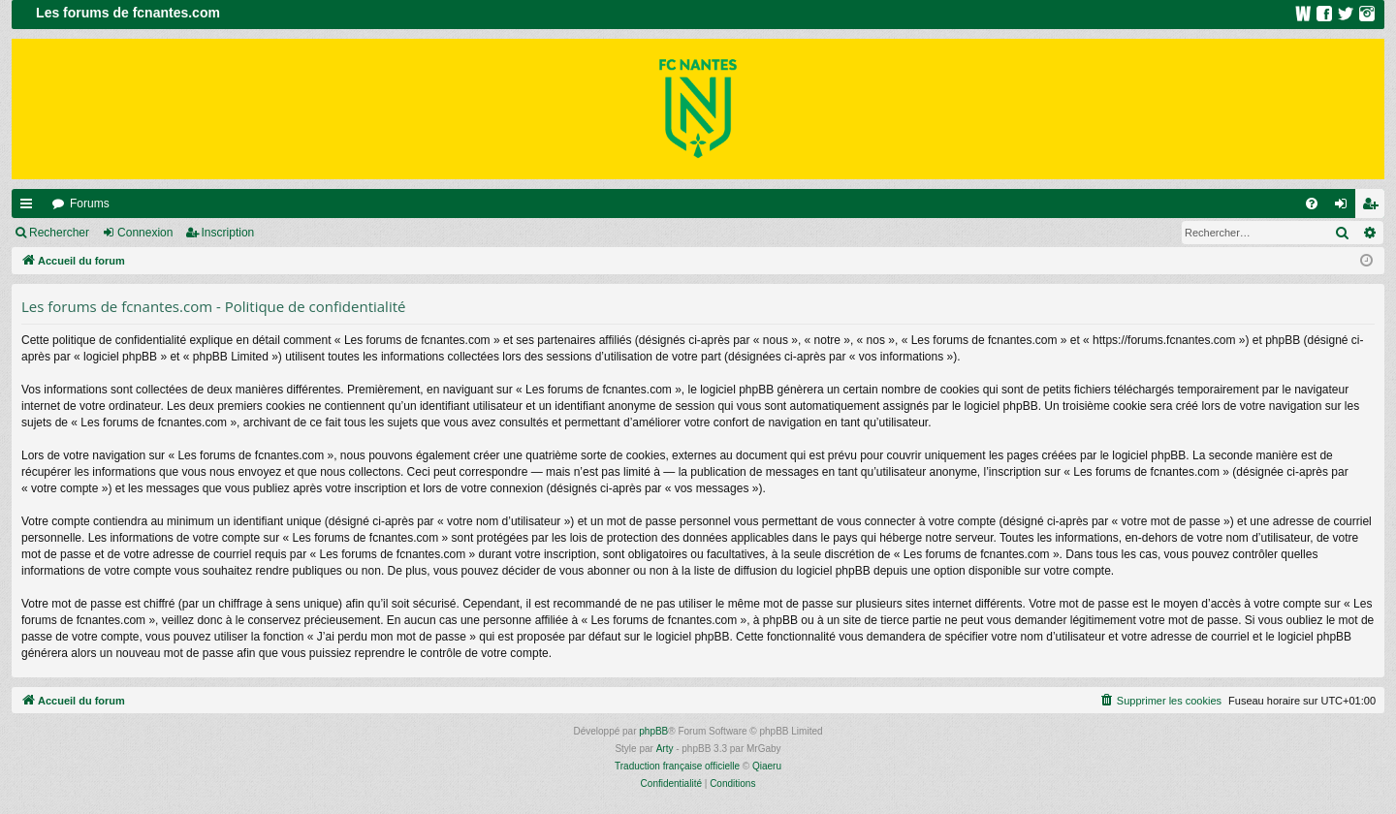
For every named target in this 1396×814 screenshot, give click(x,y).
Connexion (145, 232)
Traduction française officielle (677, 766)
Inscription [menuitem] (1374, 207)
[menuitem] (1311, 203)
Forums (90, 203)
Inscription (228, 232)
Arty (665, 748)
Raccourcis (30, 207)
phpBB (653, 731)
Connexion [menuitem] (1345, 207)
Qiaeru (766, 766)
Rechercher (59, 232)
